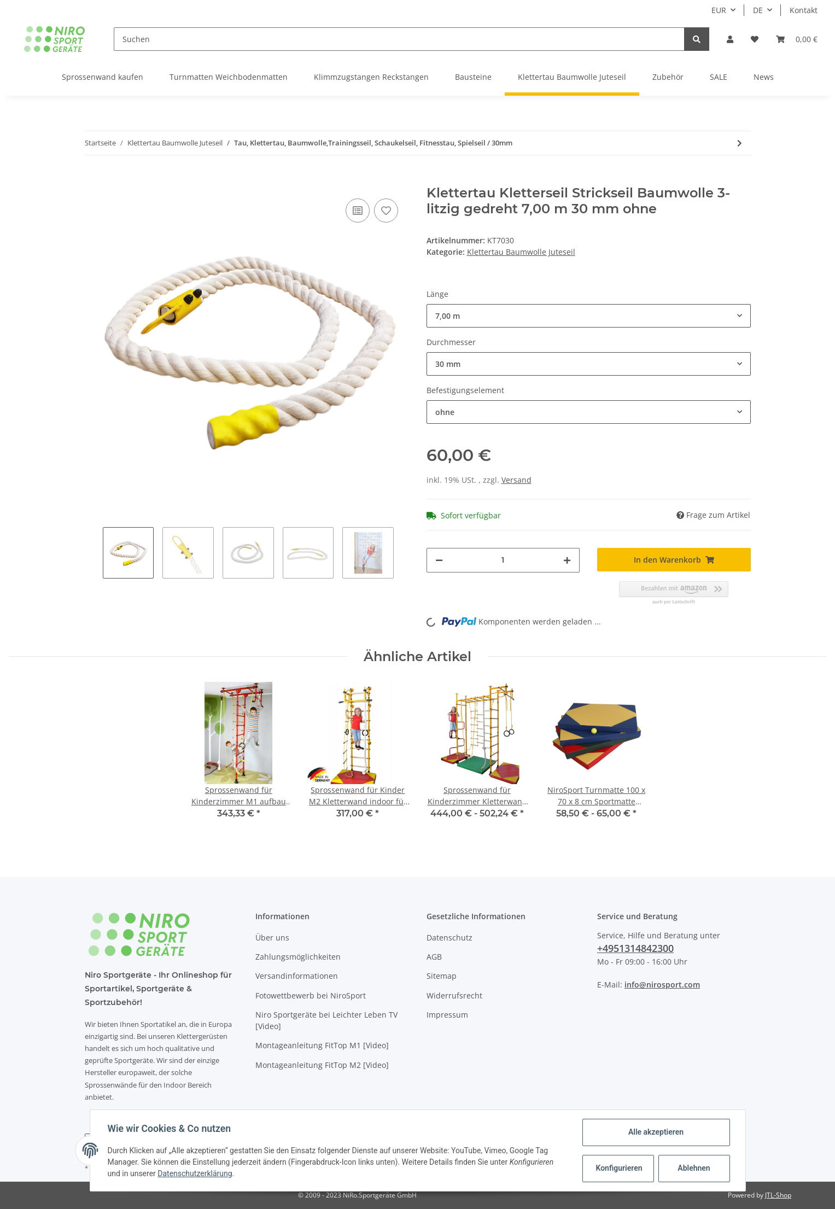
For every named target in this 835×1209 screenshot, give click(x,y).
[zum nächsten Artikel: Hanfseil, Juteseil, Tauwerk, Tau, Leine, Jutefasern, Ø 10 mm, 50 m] (739, 143)
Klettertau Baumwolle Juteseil (521, 252)
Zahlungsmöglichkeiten (298, 956)
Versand (516, 480)
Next (403, 553)
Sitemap (442, 976)
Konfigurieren (619, 1168)
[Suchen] (399, 39)
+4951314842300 (635, 948)
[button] (730, 39)
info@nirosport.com (662, 984)
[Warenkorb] (796, 39)
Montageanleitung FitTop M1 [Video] (322, 1045)
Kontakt (804, 10)
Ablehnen (694, 1168)
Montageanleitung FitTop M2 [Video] (322, 1065)
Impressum (447, 1014)
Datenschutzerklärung (194, 1173)
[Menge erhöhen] (567, 560)
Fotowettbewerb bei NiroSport (310, 995)
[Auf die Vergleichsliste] (358, 210)
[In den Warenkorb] (93, 179)
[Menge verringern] (439, 560)
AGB (434, 956)
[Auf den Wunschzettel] (386, 210)
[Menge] (503, 560)
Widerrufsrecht (454, 995)
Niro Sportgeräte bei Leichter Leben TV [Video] (326, 1020)
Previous (94, 553)
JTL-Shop (778, 1195)
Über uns (272, 937)
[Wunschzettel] (754, 39)
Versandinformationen (296, 976)
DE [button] (758, 10)
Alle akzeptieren (656, 1132)
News (764, 77)
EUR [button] (718, 10)
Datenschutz (449, 937)
